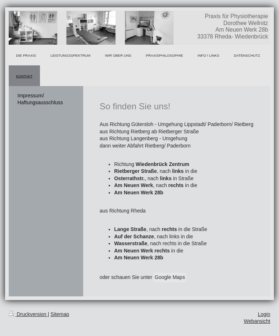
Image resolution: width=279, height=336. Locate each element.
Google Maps (170, 277)
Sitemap (59, 314)
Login (264, 314)
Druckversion (28, 314)
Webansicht (257, 321)
